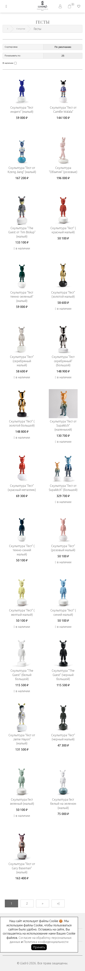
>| (58, 903)
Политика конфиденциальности (45, 941)
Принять (39, 947)
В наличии (8, 63)
